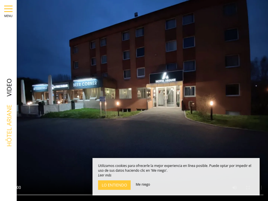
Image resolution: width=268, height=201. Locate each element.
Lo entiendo (114, 185)
